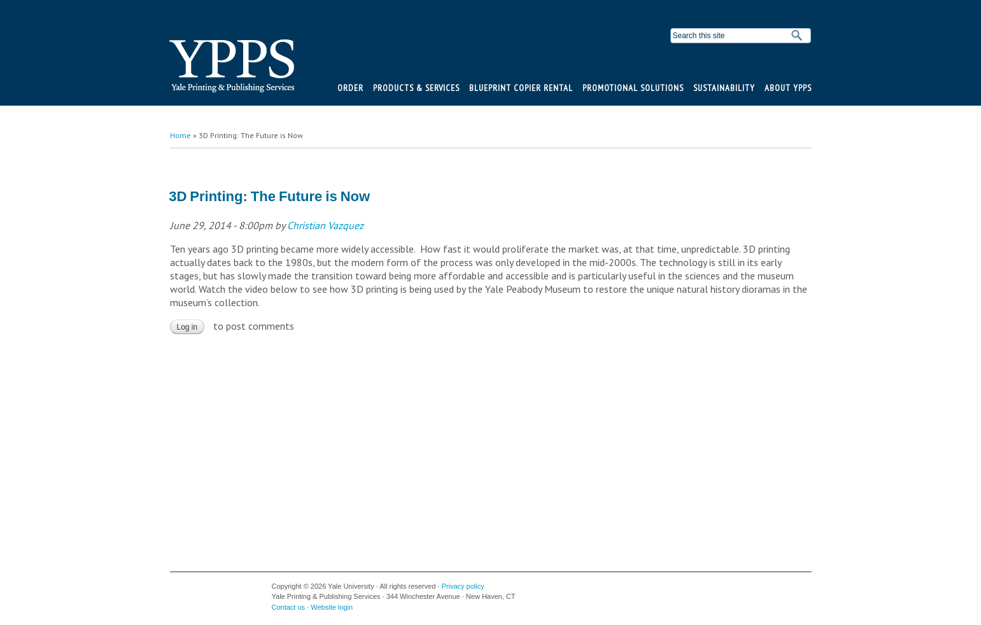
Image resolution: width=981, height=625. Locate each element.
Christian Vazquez (325, 225)
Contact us (289, 607)
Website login (332, 607)
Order (350, 88)
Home (180, 135)
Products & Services (416, 88)
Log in (187, 327)
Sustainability (724, 88)
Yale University (189, 591)
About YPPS (788, 88)
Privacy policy (462, 586)
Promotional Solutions (633, 88)
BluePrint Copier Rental (521, 88)
